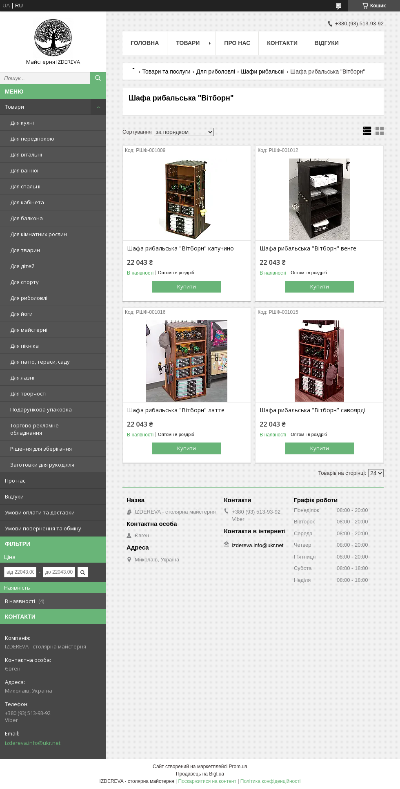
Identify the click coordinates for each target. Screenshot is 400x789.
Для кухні (22, 122)
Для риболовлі (28, 298)
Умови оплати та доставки (40, 512)
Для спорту (24, 282)
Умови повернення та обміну (43, 528)
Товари (14, 106)
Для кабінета (27, 202)
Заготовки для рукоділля (42, 464)
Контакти (282, 43)
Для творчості (28, 393)
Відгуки (14, 496)
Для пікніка (24, 345)
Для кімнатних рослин (38, 234)
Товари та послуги (166, 71)
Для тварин (25, 250)
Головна (145, 43)
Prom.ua (238, 766)
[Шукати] (98, 78)
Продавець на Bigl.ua (200, 774)
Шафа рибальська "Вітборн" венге (308, 248)
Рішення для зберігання (41, 448)
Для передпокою (32, 138)
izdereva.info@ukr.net (32, 743)
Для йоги (21, 313)
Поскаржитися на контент (207, 781)
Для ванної (24, 170)
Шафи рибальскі (262, 71)
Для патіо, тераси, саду (40, 361)
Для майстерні (28, 329)
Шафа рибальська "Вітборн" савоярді (312, 410)
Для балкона (26, 218)
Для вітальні (26, 154)
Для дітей (22, 266)
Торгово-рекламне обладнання (34, 429)
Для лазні (22, 377)
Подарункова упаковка (41, 409)
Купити (186, 286)
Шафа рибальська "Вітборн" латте (175, 410)
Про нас (15, 480)
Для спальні (25, 186)
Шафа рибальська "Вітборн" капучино (180, 248)
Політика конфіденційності (270, 781)
